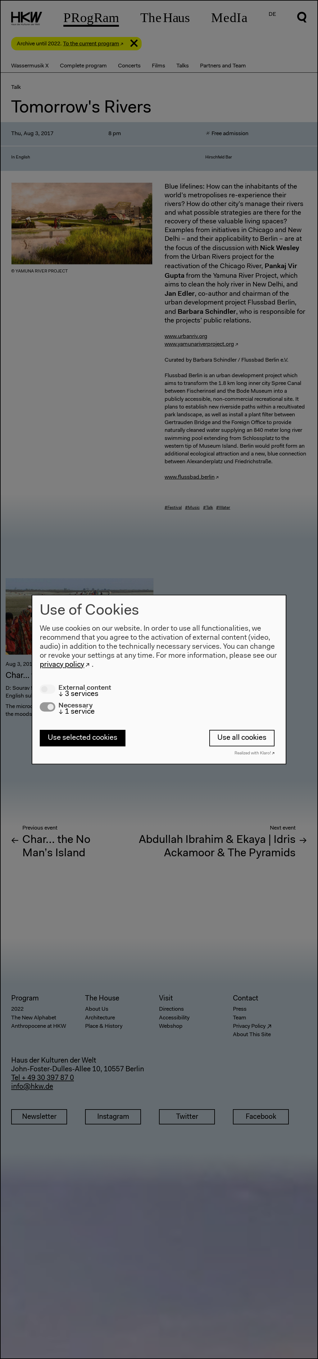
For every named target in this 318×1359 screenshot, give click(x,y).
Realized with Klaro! (252, 753)
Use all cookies (241, 738)
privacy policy (62, 665)
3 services (78, 694)
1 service (76, 712)
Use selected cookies (82, 738)
